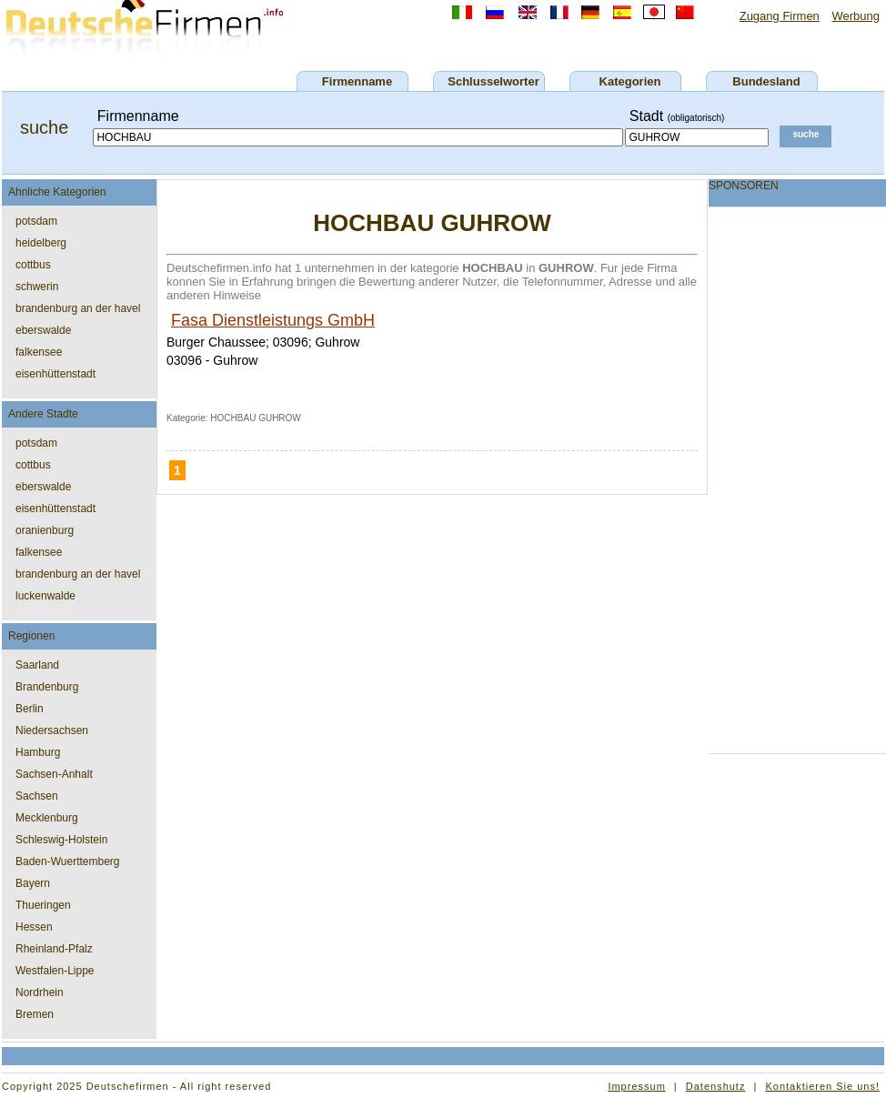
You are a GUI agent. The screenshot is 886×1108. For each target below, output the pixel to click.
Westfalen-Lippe (55, 970)
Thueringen (43, 905)
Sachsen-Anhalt (54, 774)
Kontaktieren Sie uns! (822, 1086)
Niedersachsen (51, 730)
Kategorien (630, 81)
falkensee (38, 352)
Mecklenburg (46, 817)
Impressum (636, 1086)
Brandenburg (46, 686)
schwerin (36, 286)
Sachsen (36, 796)
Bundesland (766, 81)
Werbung (855, 16)
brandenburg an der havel (77, 308)
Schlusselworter (493, 81)
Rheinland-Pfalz (54, 948)
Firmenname (357, 81)
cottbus (33, 264)
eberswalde (43, 330)
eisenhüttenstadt (55, 374)
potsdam (36, 221)
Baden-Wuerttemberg (67, 861)
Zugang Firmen (780, 16)
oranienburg (44, 530)
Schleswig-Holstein (61, 839)
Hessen (34, 927)
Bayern (32, 883)
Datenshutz (716, 1086)
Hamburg (37, 752)
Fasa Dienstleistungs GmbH (273, 320)
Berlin (29, 708)
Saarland (37, 665)
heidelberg (40, 243)
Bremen (34, 1014)
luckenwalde (45, 595)
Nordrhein (39, 992)
